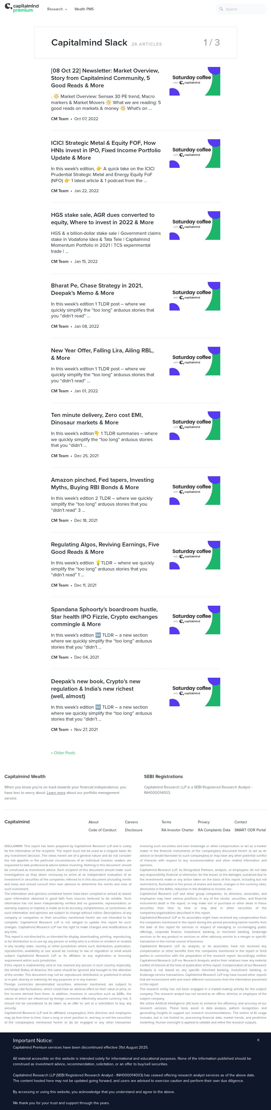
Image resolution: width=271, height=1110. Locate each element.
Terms (166, 822)
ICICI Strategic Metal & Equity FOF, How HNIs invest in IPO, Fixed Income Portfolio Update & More (106, 150)
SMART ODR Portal (250, 830)
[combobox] (241, 9)
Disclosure (134, 830)
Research (55, 9)
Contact (241, 822)
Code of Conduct (102, 830)
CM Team (59, 119)
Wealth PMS (84, 9)
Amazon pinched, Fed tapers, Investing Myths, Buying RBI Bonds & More (102, 483)
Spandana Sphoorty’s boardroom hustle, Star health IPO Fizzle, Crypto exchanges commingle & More (104, 617)
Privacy (204, 822)
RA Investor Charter (178, 830)
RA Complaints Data (214, 830)
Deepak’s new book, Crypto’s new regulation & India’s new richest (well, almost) (95, 689)
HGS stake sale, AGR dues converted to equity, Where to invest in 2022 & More (103, 218)
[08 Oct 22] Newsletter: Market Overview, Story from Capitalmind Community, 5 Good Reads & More (105, 78)
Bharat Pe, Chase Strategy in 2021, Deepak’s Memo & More (97, 289)
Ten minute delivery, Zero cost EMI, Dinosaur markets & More (97, 418)
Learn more (56, 792)
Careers (131, 822)
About (93, 822)
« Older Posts (63, 753)
